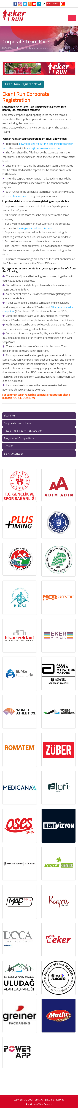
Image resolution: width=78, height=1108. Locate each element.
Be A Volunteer (13, 453)
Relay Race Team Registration (23, 430)
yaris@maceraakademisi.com (44, 148)
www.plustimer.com (16, 196)
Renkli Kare (32, 1104)
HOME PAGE (7, 48)
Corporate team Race (17, 423)
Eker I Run (10, 415)
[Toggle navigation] (72, 18)
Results (8, 446)
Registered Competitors (19, 438)
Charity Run (53, 3)
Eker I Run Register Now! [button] (23, 84)
